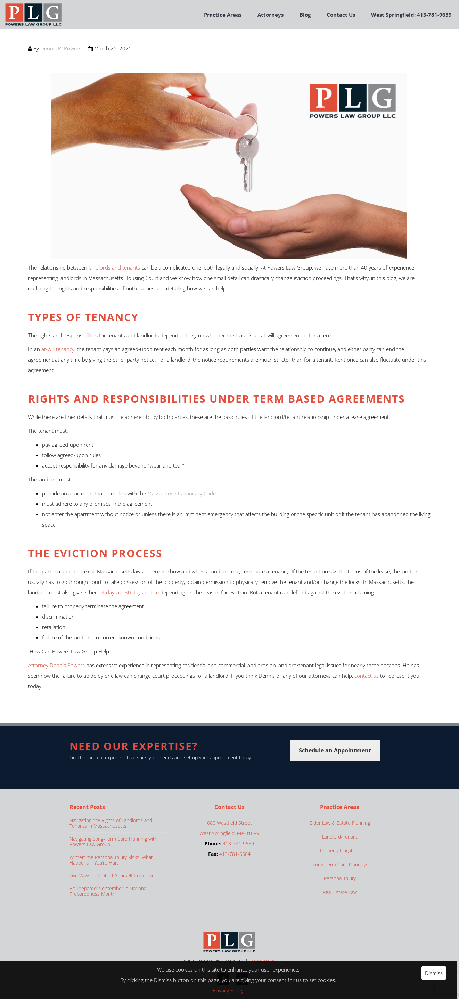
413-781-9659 (238, 843)
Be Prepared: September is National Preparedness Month (108, 891)
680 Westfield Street (229, 822)
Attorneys (270, 14)
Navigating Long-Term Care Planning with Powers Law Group (113, 841)
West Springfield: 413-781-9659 (411, 14)
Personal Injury (340, 878)
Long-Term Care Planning (340, 864)
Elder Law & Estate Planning (340, 822)
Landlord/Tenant (340, 836)
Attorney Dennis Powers (56, 665)
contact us (366, 675)
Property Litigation (339, 850)
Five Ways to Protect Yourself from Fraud (113, 875)
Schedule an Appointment (335, 750)
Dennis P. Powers (60, 48)
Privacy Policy (229, 990)
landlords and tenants (114, 267)
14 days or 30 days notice (128, 592)
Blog (305, 14)
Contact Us (341, 14)
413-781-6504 (235, 854)
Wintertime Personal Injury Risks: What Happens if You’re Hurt (111, 860)
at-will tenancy (57, 349)
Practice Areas (222, 14)
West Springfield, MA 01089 (229, 833)
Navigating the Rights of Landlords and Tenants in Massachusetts (110, 823)
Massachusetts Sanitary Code (181, 493)
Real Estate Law (340, 892)
